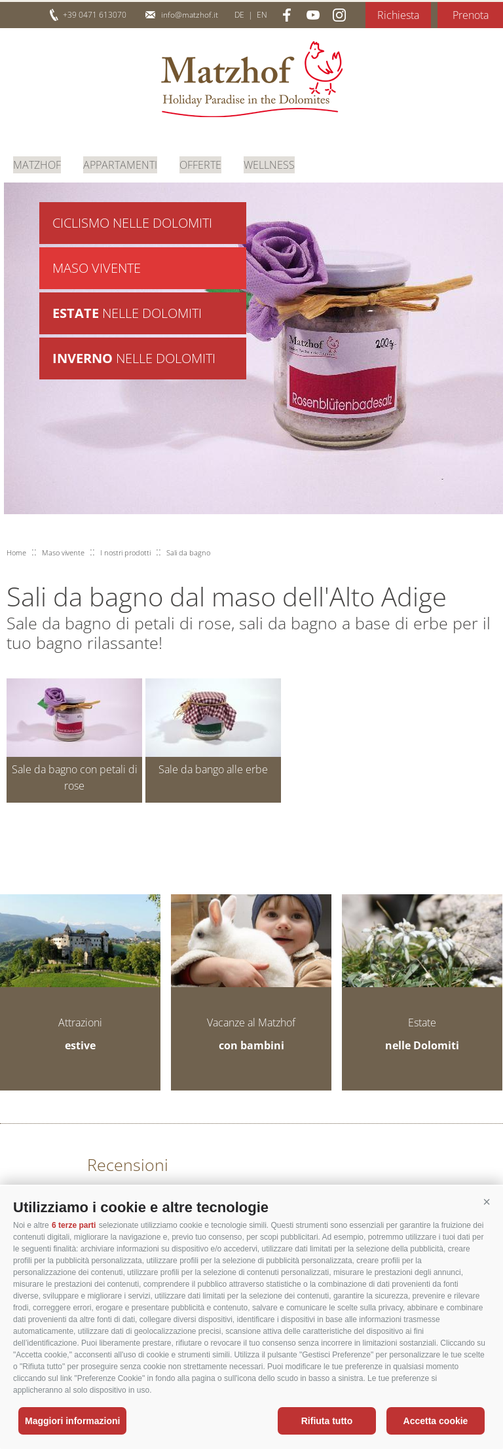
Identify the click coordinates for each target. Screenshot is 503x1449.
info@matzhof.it (189, 14)
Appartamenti (120, 163)
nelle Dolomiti (127, 316)
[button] (486, 1202)
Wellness (269, 163)
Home (16, 552)
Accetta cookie (435, 1421)
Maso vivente (96, 270)
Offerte (200, 163)
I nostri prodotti (125, 552)
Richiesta (398, 15)
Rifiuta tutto (327, 1421)
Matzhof (252, 79)
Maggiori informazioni (72, 1421)
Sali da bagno (188, 552)
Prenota (471, 15)
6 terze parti (74, 1225)
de (239, 14)
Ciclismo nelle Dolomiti (132, 223)
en (262, 14)
